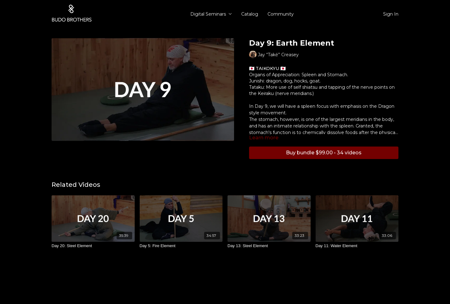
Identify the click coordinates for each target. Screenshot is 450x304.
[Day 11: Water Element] (357, 246)
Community (281, 14)
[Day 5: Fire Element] (181, 246)
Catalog (249, 14)
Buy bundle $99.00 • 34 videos (324, 153)
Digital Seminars (211, 14)
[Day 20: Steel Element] (93, 246)
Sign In (390, 14)
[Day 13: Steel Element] (269, 246)
